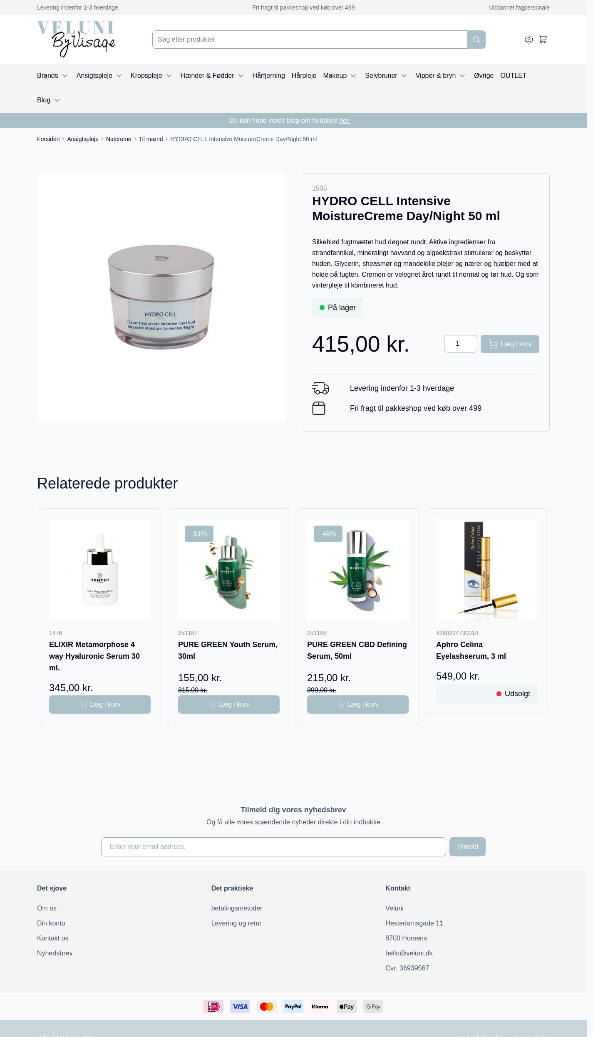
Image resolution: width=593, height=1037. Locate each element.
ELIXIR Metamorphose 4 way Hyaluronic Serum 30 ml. (94, 656)
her (348, 120)
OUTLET (513, 75)
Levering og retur (236, 923)
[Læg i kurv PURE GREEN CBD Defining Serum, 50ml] (358, 704)
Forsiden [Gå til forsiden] (48, 139)
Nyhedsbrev (54, 953)
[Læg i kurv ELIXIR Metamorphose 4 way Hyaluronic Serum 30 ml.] (100, 704)
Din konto (51, 923)
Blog (49, 100)
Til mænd (151, 139)
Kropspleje (152, 76)
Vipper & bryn (442, 76)
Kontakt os (53, 938)
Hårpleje (304, 75)
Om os (47, 908)
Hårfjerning (269, 75)
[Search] (476, 39)
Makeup (340, 76)
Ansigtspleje (100, 76)
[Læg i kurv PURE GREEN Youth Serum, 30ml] (229, 704)
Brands (53, 76)
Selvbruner (387, 76)
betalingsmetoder (237, 908)
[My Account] (529, 39)
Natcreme (119, 139)
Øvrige (484, 75)
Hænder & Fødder (213, 76)
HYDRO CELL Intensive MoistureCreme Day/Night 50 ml (243, 139)
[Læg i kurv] (510, 344)
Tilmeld (467, 846)
